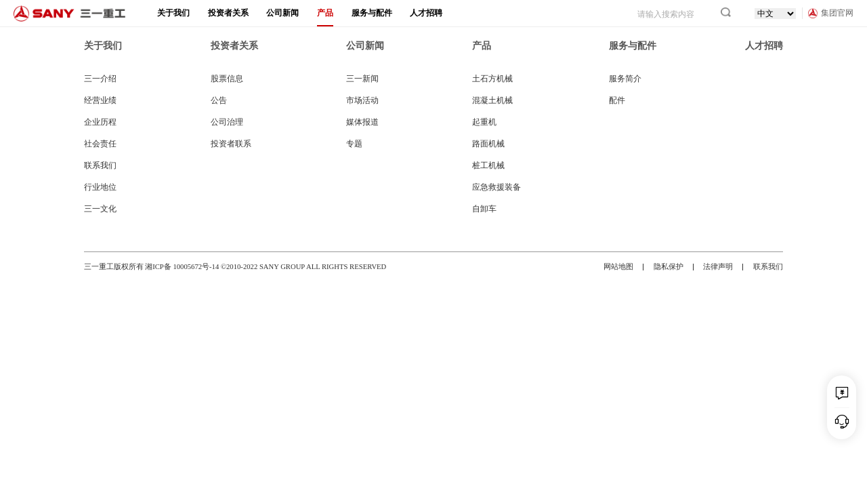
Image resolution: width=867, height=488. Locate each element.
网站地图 (618, 267)
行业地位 (100, 187)
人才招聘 (426, 13)
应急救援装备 (496, 187)
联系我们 (100, 165)
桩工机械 (488, 165)
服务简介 (625, 78)
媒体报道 (362, 122)
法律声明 (718, 267)
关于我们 (173, 13)
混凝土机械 (492, 100)
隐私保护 (668, 267)
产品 (325, 13)
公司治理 (227, 122)
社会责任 (100, 143)
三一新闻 (362, 78)
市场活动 (362, 100)
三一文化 (100, 209)
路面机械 (488, 143)
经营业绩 (100, 100)
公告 (219, 100)
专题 (354, 143)
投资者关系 (228, 13)
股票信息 (227, 78)
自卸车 (484, 209)
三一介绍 (100, 78)
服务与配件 (372, 13)
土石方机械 (492, 78)
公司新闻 (282, 13)
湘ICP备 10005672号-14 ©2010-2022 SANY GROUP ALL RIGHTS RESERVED (265, 266)
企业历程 (100, 122)
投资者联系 (231, 143)
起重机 (484, 122)
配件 (617, 100)
